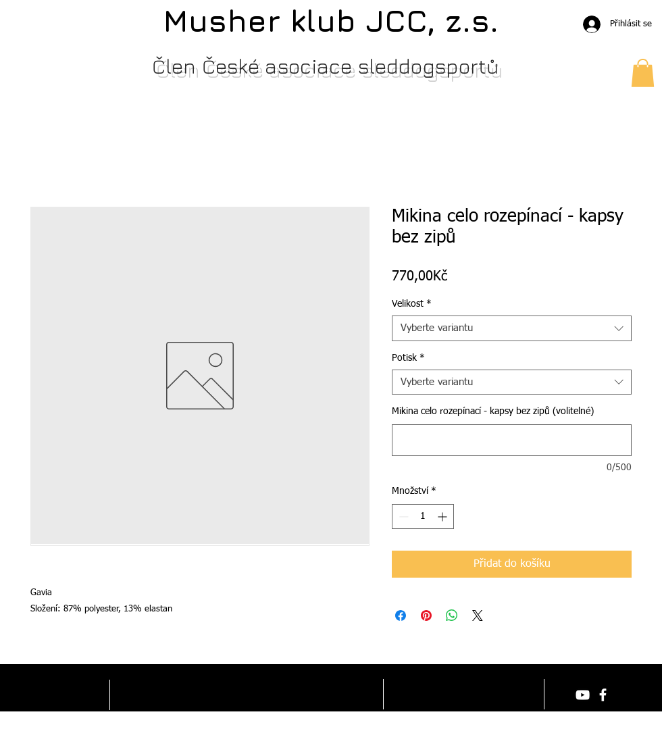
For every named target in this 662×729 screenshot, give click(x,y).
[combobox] (512, 328)
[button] (643, 73)
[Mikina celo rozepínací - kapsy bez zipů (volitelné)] (511, 440)
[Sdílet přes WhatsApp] (452, 615)
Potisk (408, 358)
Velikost (412, 304)
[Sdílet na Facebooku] (400, 615)
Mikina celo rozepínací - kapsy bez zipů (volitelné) (493, 411)
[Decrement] (402, 516)
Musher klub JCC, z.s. (331, 21)
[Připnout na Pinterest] (426, 615)
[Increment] (443, 516)
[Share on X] (477, 615)
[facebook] (602, 694)
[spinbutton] (423, 516)
